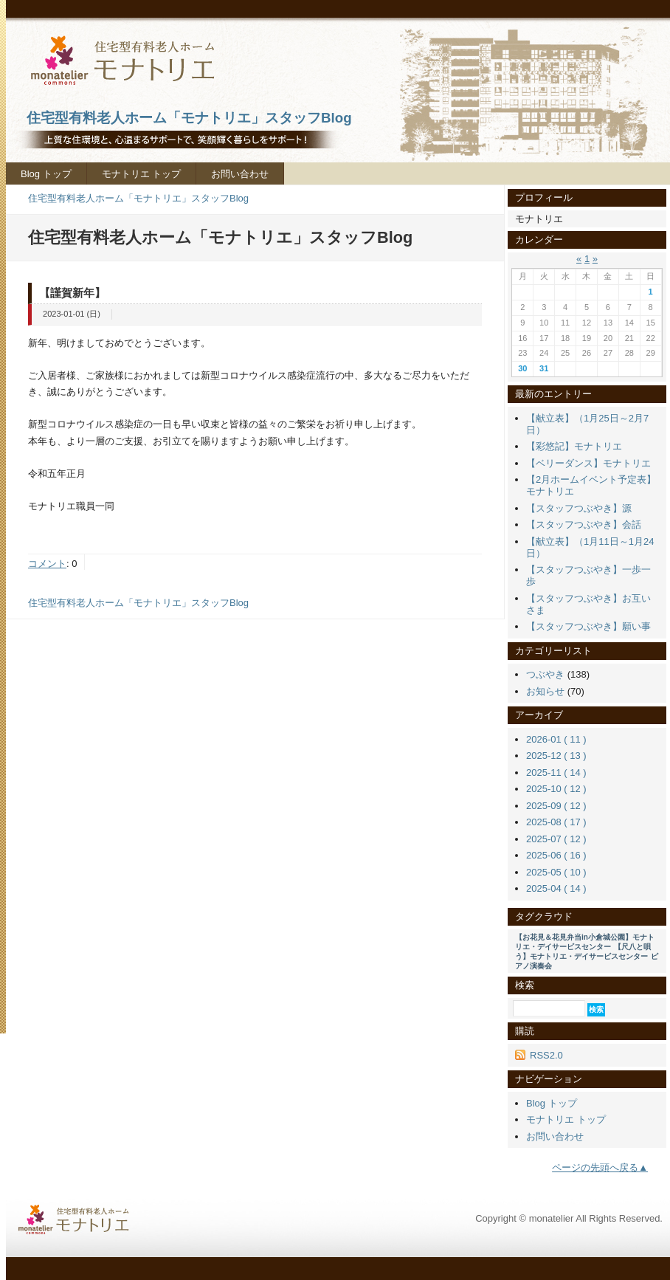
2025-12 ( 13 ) (556, 755)
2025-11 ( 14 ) (556, 772)
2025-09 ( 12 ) (556, 805)
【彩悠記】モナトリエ (574, 446)
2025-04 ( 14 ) (556, 888)
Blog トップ (46, 173)
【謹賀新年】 (72, 292)
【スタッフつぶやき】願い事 (588, 626)
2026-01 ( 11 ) (556, 739)
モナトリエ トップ (142, 173)
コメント (47, 563)
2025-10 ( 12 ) (556, 788)
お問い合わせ (240, 173)
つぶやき (545, 674)
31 (543, 368)
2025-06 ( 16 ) (556, 855)
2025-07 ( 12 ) (556, 838)
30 (522, 368)
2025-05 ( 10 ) (556, 872)
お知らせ (545, 691)
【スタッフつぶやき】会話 (583, 524)
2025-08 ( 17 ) (556, 821)
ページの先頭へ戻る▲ (600, 1167)
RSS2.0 (546, 1055)
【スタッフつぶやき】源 (579, 508)
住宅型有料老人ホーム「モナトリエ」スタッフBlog (138, 198)
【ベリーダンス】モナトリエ (588, 463)
